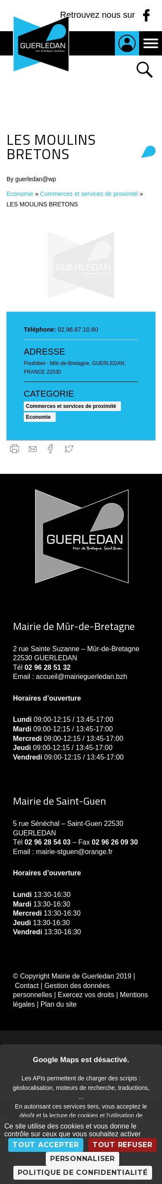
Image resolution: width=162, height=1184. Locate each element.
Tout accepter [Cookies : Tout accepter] (46, 1145)
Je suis (127, 43)
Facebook (51, 448)
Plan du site (59, 1004)
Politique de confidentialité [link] (83, 1172)
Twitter (69, 448)
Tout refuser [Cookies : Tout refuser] (122, 1145)
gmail (33, 448)
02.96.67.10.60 (78, 329)
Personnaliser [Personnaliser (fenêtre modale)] (82, 1159)
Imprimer (14, 448)
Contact (26, 985)
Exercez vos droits (86, 994)
